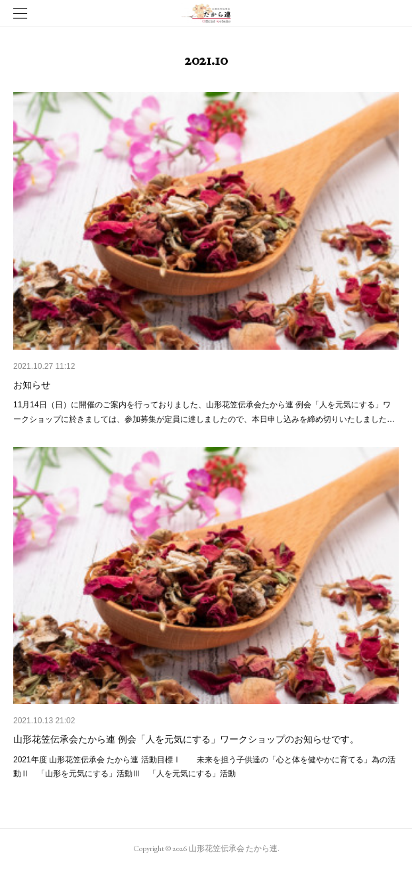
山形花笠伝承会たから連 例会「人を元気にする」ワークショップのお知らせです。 (186, 739)
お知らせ (31, 385)
